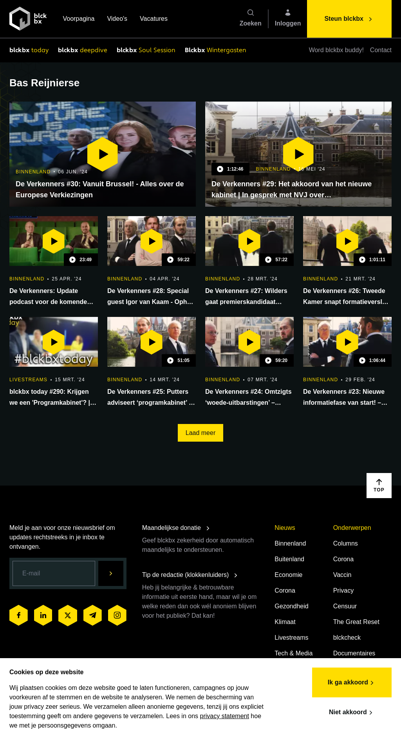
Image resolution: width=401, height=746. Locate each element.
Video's (117, 19)
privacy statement (224, 716)
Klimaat (285, 622)
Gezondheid (291, 606)
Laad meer (201, 432)
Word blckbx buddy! (336, 50)
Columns (345, 543)
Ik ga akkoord (352, 683)
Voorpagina (78, 19)
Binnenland (290, 543)
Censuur (345, 606)
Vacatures (154, 19)
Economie (288, 574)
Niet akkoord (352, 713)
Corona (285, 590)
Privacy (343, 590)
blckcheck (347, 637)
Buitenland (289, 559)
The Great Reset (356, 622)
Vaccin (342, 574)
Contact (381, 50)
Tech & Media (293, 653)
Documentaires (354, 653)
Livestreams (291, 637)
